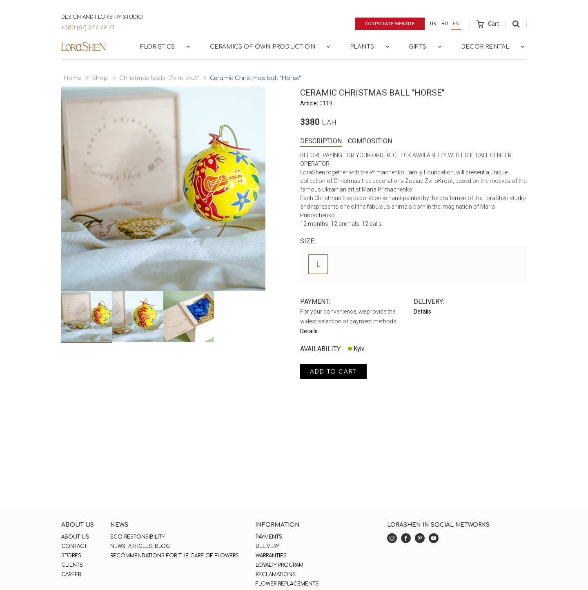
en (456, 24)
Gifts (426, 46)
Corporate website (389, 24)
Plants (370, 46)
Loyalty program (279, 565)
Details (309, 331)
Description (321, 141)
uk (433, 24)
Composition (370, 141)
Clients (72, 565)
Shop (100, 78)
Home (72, 78)
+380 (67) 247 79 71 (87, 27)
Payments (268, 537)
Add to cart (334, 372)
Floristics (166, 46)
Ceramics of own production (271, 46)
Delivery (267, 546)
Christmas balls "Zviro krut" (158, 78)
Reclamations (275, 574)
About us (75, 537)
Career (71, 574)
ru (444, 24)
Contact (74, 546)
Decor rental (493, 46)
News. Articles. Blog (140, 546)
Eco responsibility (137, 537)
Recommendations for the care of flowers (174, 556)
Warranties (270, 556)
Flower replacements (286, 584)
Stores (71, 556)
